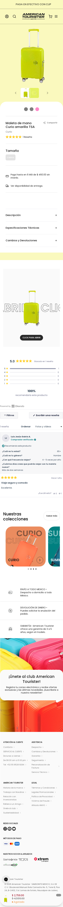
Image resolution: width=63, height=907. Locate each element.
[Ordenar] (48, 426)
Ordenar (26, 426)
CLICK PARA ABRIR (31, 337)
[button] (19, 137)
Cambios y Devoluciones (31, 240)
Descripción (31, 215)
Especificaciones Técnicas (31, 228)
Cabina (10, 157)
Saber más (51, 515)
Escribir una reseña (49, 416)
